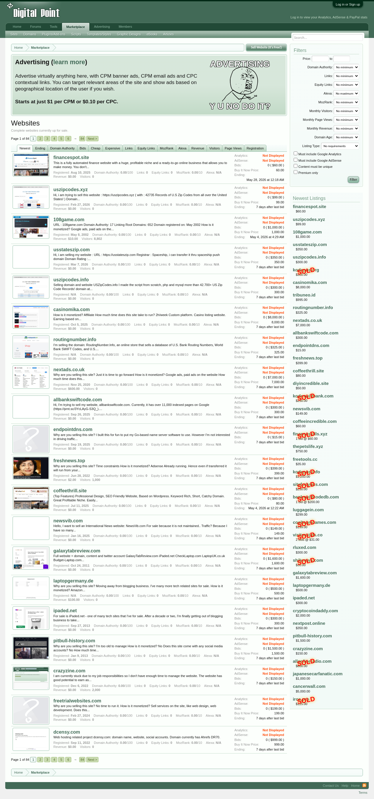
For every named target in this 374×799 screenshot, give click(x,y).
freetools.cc (305, 459)
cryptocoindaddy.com (315, 610)
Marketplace (75, 27)
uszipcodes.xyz (70, 189)
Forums (35, 26)
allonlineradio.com (312, 661)
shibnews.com (308, 560)
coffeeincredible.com (315, 421)
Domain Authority (62, 148)
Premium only (306, 173)
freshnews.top (69, 460)
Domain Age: (323, 137)
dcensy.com (66, 732)
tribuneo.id (304, 294)
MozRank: (325, 102)
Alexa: (328, 93)
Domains (29, 34)
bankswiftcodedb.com (316, 496)
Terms (363, 792)
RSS (364, 785)
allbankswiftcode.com (77, 399)
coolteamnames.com (314, 522)
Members (125, 26)
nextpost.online (309, 623)
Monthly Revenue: (320, 128)
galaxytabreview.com (76, 550)
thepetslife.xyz (308, 446)
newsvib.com (68, 520)
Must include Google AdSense (317, 160)
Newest (25, 148)
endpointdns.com (72, 429)
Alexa (183, 148)
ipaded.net (65, 610)
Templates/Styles (99, 34)
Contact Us (331, 785)
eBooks (152, 34)
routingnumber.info (74, 339)
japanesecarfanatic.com (317, 673)
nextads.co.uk (69, 369)
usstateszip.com (71, 249)
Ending (40, 148)
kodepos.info (306, 471)
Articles (168, 34)
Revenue (197, 148)
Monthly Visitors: (321, 111)
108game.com (68, 219)
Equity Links (146, 148)
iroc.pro (301, 699)
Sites (14, 34)
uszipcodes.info (71, 279)
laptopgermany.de (73, 580)
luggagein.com (308, 509)
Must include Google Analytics (317, 154)
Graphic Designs (129, 34)
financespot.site (71, 157)
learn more (69, 62)
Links (129, 148)
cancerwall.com (309, 686)
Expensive (112, 148)
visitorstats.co (308, 534)
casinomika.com (71, 309)
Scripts (76, 34)
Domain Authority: (320, 67)
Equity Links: (324, 84)
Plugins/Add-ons (53, 34)
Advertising (102, 26)
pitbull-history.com (74, 640)
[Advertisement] (132, 12)
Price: (307, 58)
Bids (83, 148)
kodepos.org (306, 269)
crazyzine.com (69, 670)
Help (345, 785)
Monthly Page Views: (318, 119)
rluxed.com (304, 547)
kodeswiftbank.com (313, 395)
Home (17, 26)
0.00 (123, 172)
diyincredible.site (311, 383)
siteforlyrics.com (310, 484)
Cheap (95, 148)
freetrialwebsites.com (77, 700)
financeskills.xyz (310, 433)
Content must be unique (313, 166)
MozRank (166, 148)
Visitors (214, 148)
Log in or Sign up (348, 4)
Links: (328, 76)
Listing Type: (311, 146)
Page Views (233, 148)
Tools (53, 26)
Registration (255, 148)
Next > (92, 138)
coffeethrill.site (70, 490)
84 (82, 138)
